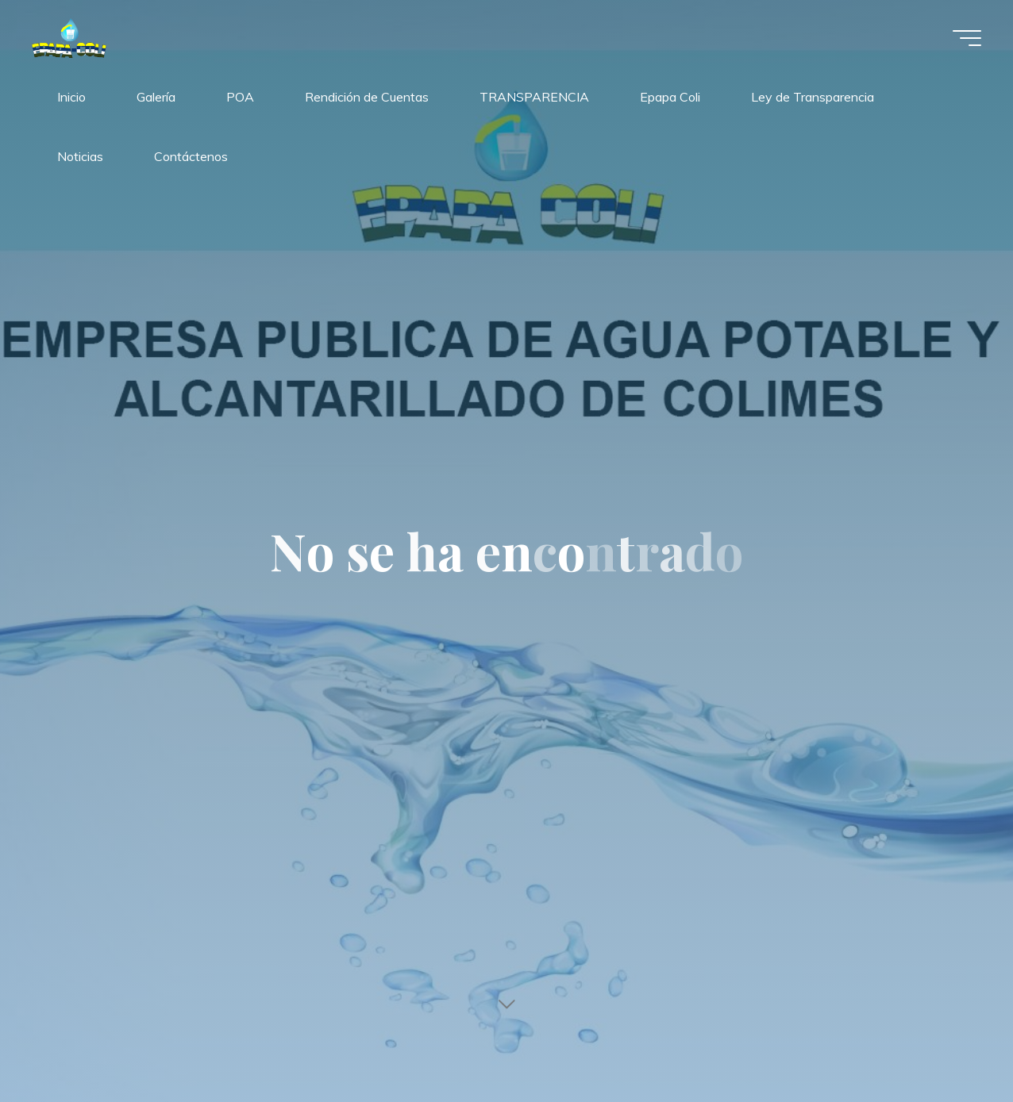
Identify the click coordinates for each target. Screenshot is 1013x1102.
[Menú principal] (967, 38)
